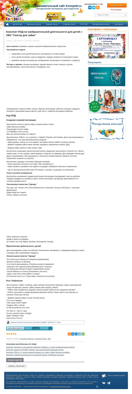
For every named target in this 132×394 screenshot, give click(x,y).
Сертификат (118, 24)
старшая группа (41, 339)
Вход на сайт (117, 5)
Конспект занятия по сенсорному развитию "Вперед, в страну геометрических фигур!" (40, 347)
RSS (98, 7)
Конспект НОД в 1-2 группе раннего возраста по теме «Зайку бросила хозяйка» (38, 352)
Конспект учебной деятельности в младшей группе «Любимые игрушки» (35, 355)
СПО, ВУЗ (84, 24)
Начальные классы (34, 24)
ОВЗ (49, 339)
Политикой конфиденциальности (60, 386)
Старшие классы (69, 24)
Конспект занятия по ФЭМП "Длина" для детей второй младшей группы (35, 350)
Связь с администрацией (116, 375)
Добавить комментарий (17, 366)
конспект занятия (27, 339)
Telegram (94, 7)
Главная (7, 24)
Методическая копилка (100, 24)
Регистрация (116, 10)
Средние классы (52, 24)
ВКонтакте (90, 7)
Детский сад (17, 24)
